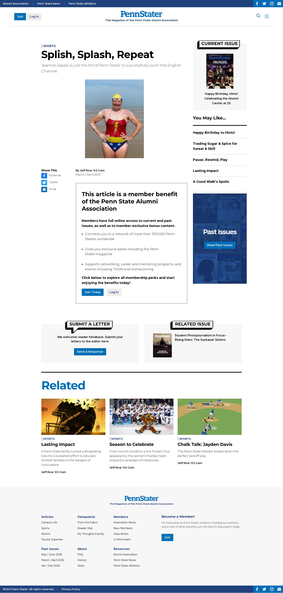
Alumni (45, 533)
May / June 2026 (51, 554)
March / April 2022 (88, 174)
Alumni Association (16, 3)
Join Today (93, 292)
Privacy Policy (71, 589)
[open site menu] (267, 16)
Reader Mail (84, 528)
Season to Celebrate (132, 444)
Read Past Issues (220, 245)
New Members (123, 528)
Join (20, 16)
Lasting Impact (206, 171)
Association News (125, 522)
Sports (49, 46)
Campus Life (49, 522)
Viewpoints (86, 517)
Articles (47, 517)
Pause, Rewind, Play (210, 160)
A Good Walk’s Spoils (211, 182)
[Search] (258, 16)
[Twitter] (264, 3)
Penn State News (48, 3)
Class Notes (121, 533)
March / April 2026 (52, 560)
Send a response (90, 351)
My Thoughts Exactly (90, 533)
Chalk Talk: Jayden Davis (205, 444)
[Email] (279, 3)
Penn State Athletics (82, 3)
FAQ (80, 554)
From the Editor (87, 522)
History (81, 560)
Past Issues (50, 549)
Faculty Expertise (52, 539)
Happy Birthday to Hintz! (214, 133)
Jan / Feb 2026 (50, 565)
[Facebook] (257, 3)
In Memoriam (122, 539)
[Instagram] (271, 3)
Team (80, 565)
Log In (34, 16)
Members (121, 517)
